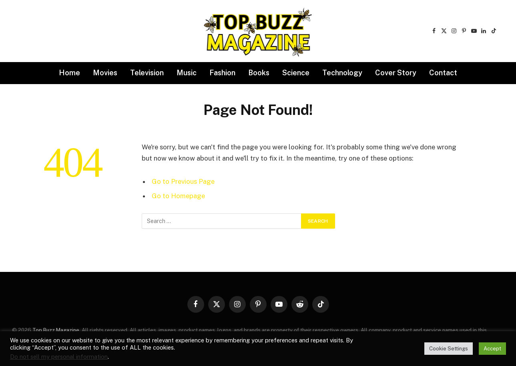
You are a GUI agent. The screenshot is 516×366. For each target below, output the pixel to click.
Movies (105, 72)
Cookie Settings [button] (448, 349)
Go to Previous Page (183, 181)
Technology (342, 72)
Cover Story (395, 72)
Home (69, 72)
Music (187, 72)
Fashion (222, 72)
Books (258, 72)
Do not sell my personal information (59, 356)
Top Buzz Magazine (55, 330)
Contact (443, 72)
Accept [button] (492, 349)
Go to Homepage (178, 196)
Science (295, 72)
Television (147, 72)
